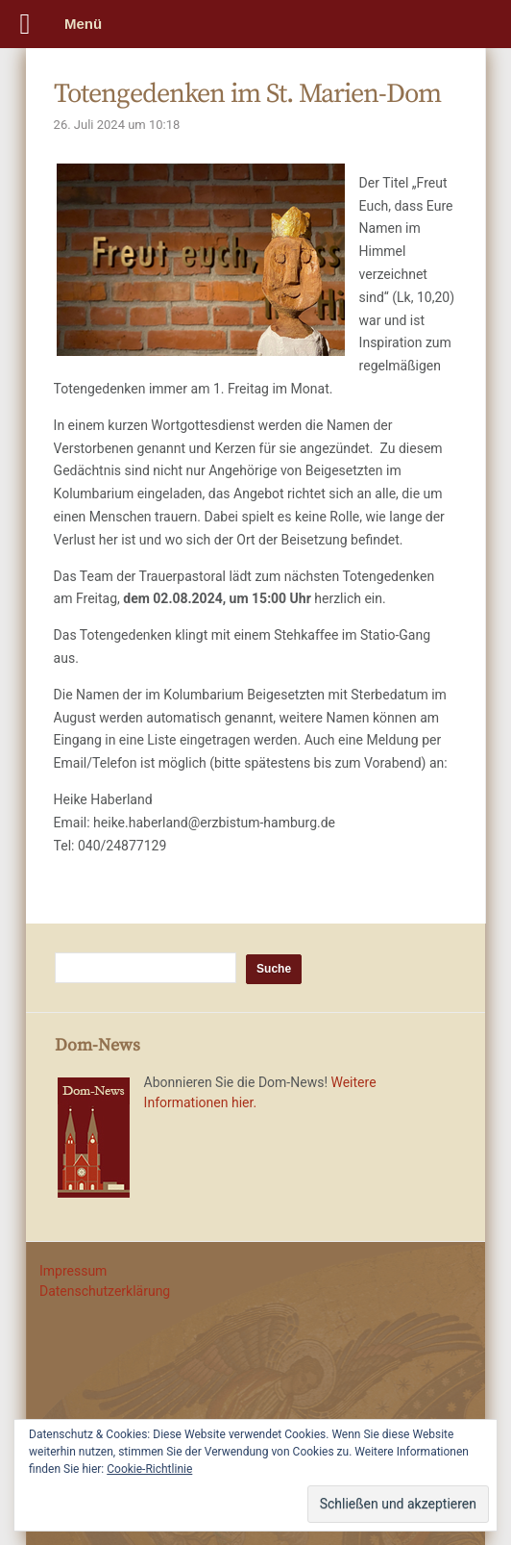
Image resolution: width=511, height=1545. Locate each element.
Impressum (73, 1271)
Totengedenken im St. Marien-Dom (247, 94)
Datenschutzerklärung (104, 1291)
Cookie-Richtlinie (149, 1469)
